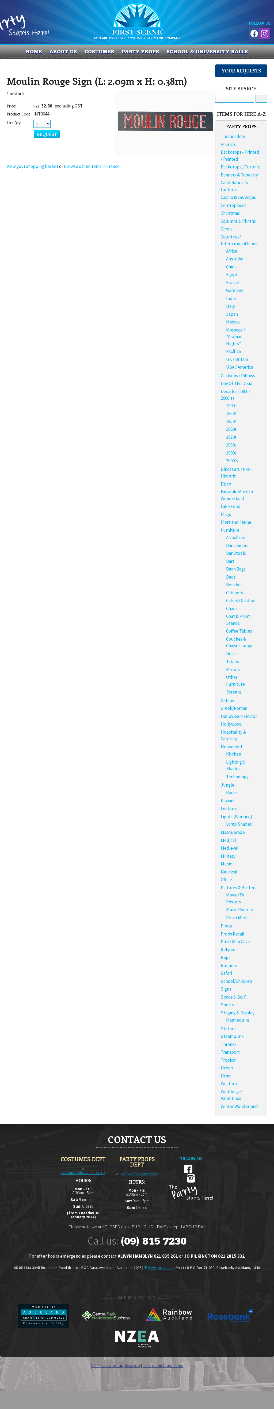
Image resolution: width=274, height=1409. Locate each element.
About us (63, 52)
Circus (227, 229)
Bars (230, 561)
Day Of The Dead (237, 383)
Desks (232, 654)
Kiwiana (228, 801)
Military (228, 856)
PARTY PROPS (140, 52)
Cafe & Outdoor (241, 600)
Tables (232, 661)
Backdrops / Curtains (241, 167)
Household (231, 747)
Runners (229, 965)
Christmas (230, 213)
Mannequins (238, 1020)
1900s (231, 406)
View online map (161, 1267)
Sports (227, 1005)
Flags (226, 514)
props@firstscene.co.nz (139, 1173)
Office (226, 880)
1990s (231, 453)
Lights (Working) (236, 816)
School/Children (236, 981)
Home (34, 52)
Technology (237, 777)
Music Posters (239, 910)
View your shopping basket (32, 166)
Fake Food (231, 506)
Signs (226, 989)
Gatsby (227, 700)
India (231, 298)
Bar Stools (236, 553)
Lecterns (229, 809)
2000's (232, 461)
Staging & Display (237, 1013)
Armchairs (235, 537)
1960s (231, 429)
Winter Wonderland (239, 1106)
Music (226, 864)
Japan (232, 314)
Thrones (229, 1044)
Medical (228, 840)
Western (229, 1084)
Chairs (232, 608)
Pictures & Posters (238, 888)
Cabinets (234, 593)
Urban (227, 1068)
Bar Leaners (237, 545)
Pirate (227, 926)
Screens (234, 692)
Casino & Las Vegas (238, 197)
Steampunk (232, 1036)
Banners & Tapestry (239, 175)
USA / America (239, 367)
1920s (231, 413)
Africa (231, 251)
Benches (234, 585)
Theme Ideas (233, 136)
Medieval (229, 848)
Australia (234, 259)
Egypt (232, 275)
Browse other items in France (92, 166)
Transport (230, 1052)
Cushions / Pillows (238, 376)
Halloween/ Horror (239, 716)
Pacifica (233, 351)
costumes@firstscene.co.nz (83, 1172)
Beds (231, 577)
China (231, 267)
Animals (228, 144)
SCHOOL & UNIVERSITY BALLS (207, 52)
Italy (230, 306)
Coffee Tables (239, 631)
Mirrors (233, 669)
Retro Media (238, 918)
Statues (228, 1028)
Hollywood (231, 724)
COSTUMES (99, 52)
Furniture (230, 530)
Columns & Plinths (238, 221)
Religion (229, 950)
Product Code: (19, 114)
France (232, 283)
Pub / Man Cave (235, 942)
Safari (226, 973)
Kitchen (233, 754)
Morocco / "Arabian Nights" (235, 337)
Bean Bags (236, 569)
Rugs (225, 957)
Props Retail (232, 934)
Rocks (232, 792)
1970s (231, 437)
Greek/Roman (234, 708)
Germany (234, 290)
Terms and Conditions (163, 1365)
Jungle (227, 785)
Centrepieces (233, 205)
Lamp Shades (239, 824)
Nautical (229, 872)
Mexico (233, 322)
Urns (225, 1076)
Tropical (229, 1060)
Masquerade (233, 832)
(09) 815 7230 (154, 1241)
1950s (231, 421)
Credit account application (115, 1365)
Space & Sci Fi (234, 997)
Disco (226, 484)
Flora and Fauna (236, 522)
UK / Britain (237, 359)
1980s (231, 445)
